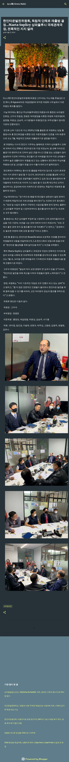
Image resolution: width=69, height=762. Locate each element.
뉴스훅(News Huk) (16, 4)
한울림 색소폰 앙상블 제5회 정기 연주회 (19, 733)
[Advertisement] (34, 657)
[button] (4, 37)
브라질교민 (8, 606)
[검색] (65, 4)
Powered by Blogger (35, 759)
